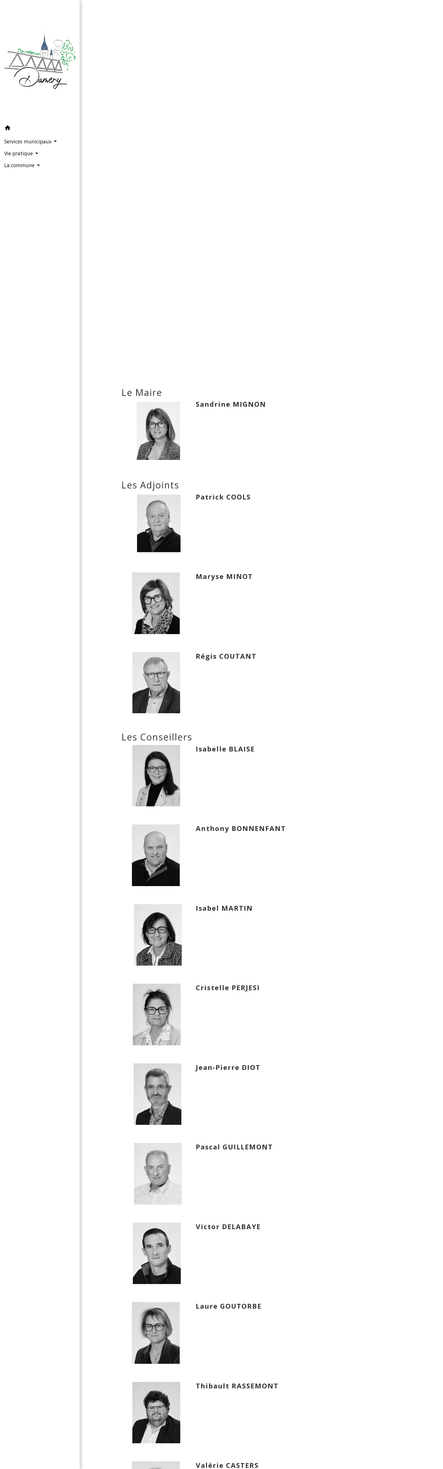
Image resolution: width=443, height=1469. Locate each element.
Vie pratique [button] (19, 153)
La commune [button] (20, 165)
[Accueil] (39, 61)
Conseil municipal (308, 190)
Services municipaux (245, 190)
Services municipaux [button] (28, 141)
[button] (39, 128)
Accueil (198, 190)
